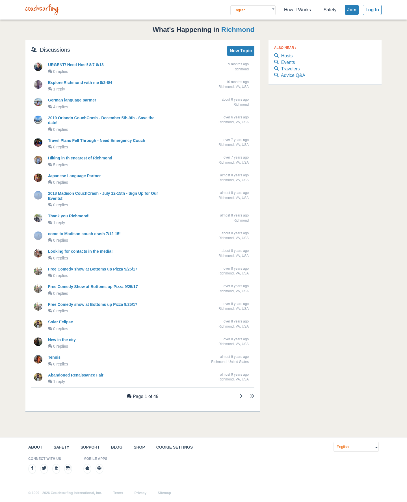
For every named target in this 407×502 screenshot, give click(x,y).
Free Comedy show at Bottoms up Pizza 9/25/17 (92, 269)
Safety (330, 9)
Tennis (54, 357)
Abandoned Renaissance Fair (75, 375)
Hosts (283, 56)
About (35, 447)
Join (351, 9)
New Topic (241, 50)
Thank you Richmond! (69, 216)
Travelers (287, 69)
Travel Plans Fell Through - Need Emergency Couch (96, 140)
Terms (118, 493)
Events (284, 62)
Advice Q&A (289, 75)
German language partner (72, 100)
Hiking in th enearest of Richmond (80, 158)
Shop (139, 447)
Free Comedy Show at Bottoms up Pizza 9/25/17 (93, 286)
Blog (116, 447)
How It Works (297, 9)
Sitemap (164, 493)
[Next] (241, 396)
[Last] (252, 396)
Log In (372, 9)
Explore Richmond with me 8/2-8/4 (80, 82)
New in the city (62, 339)
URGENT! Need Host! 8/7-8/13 (76, 64)
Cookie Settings (174, 447)
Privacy (140, 493)
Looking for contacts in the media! (80, 251)
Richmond (237, 29)
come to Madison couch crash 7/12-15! (84, 233)
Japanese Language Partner (74, 176)
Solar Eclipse (60, 322)
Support (90, 447)
